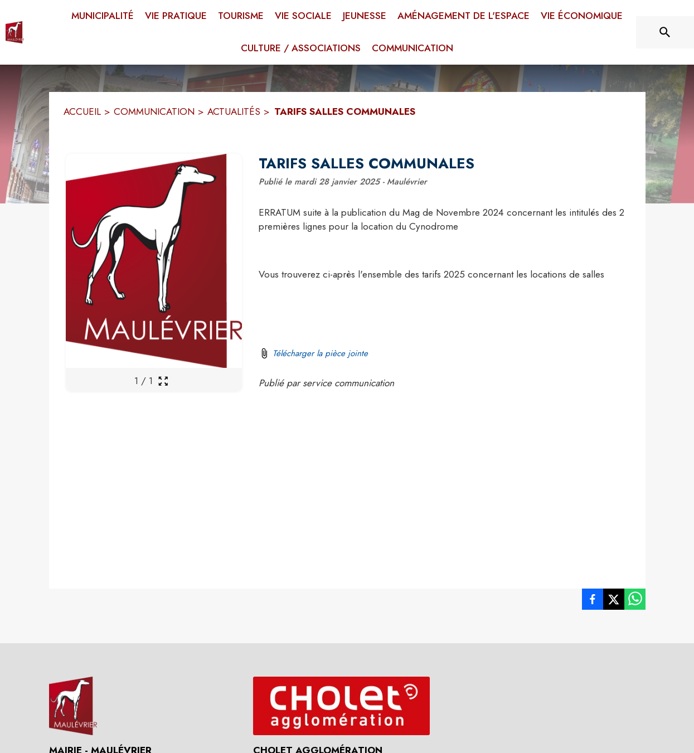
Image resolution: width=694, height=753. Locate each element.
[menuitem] (102, 14)
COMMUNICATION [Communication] (154, 111)
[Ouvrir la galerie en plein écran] (163, 381)
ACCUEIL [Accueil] (82, 111)
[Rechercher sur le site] (665, 32)
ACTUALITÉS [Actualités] (233, 111)
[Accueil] (15, 32)
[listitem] (592, 601)
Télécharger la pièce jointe (320, 353)
